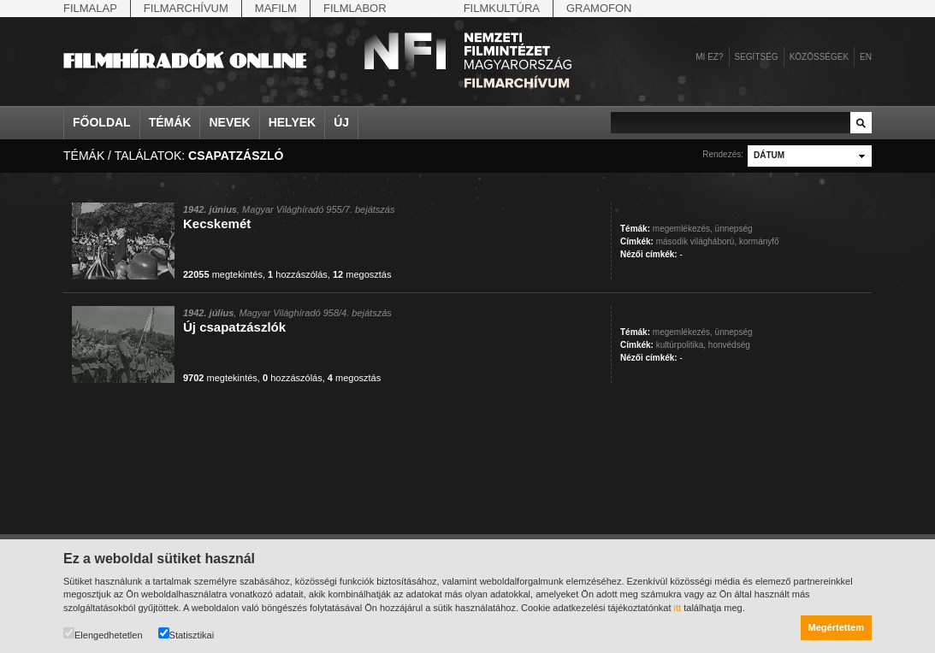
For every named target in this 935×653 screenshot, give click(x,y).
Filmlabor (355, 8)
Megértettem (836, 627)
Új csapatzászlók (234, 327)
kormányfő (759, 241)
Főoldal (102, 122)
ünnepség (734, 228)
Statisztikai (186, 633)
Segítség (756, 57)
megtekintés (223, 274)
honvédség (729, 345)
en (866, 57)
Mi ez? (709, 57)
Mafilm (276, 8)
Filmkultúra (502, 8)
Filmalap (90, 8)
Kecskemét (217, 223)
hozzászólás (298, 274)
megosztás (362, 274)
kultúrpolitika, (681, 345)
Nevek (229, 122)
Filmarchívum (186, 8)
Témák (170, 122)
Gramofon (599, 8)
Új (341, 122)
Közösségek (819, 57)
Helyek (293, 122)
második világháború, (696, 241)
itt (678, 608)
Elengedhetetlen (103, 633)
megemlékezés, (683, 228)
